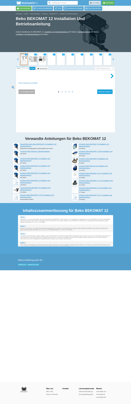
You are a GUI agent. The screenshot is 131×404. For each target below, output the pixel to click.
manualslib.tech (101, 397)
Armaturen (45, 14)
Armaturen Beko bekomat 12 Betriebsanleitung (35, 263)
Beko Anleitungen (35, 14)
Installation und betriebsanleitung (68, 14)
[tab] (26, 68)
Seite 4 (22, 354)
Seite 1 (22, 328)
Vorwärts (32, 68)
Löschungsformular (86, 388)
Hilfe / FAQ (49, 391)
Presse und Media (52, 394)
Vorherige (27, 231)
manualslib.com (101, 391)
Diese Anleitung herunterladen (28, 83)
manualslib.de (100, 394)
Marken (26, 14)
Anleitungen (19, 14)
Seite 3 (22, 345)
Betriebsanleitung (84, 32)
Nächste (104, 231)
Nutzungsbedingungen (86, 394)
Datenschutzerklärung (86, 391)
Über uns (49, 388)
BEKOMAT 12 (53, 14)
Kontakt (65, 388)
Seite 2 (22, 338)
